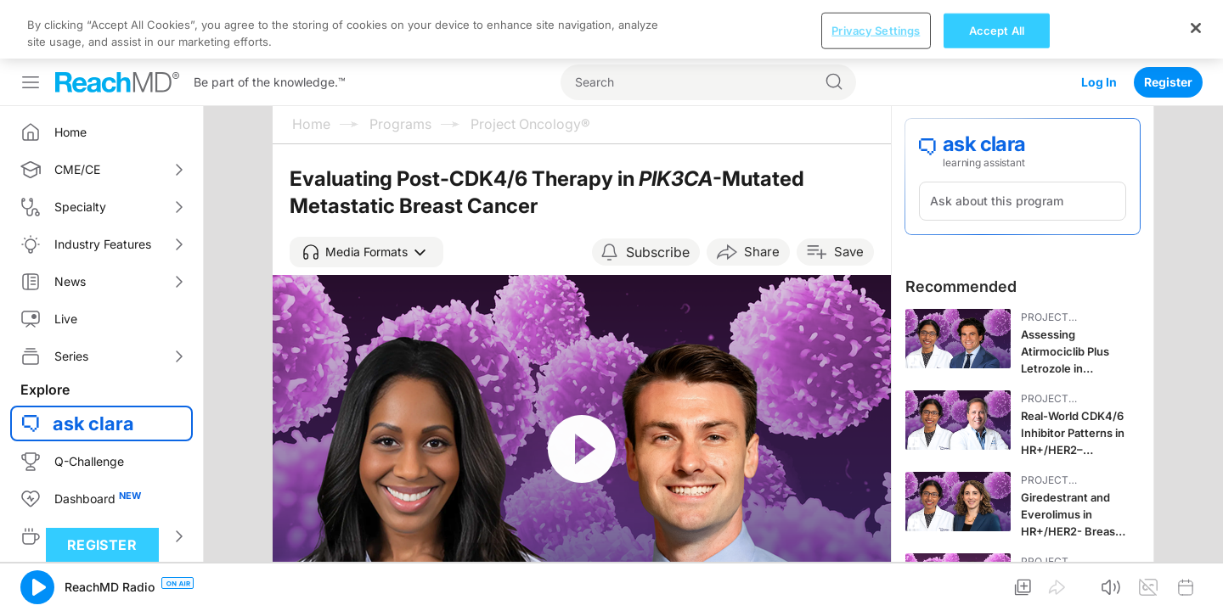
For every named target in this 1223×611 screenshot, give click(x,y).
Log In (1099, 23)
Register (1168, 23)
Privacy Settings (875, 592)
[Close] (1196, 589)
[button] (366, 193)
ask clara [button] (93, 365)
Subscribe (658, 193)
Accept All (996, 592)
